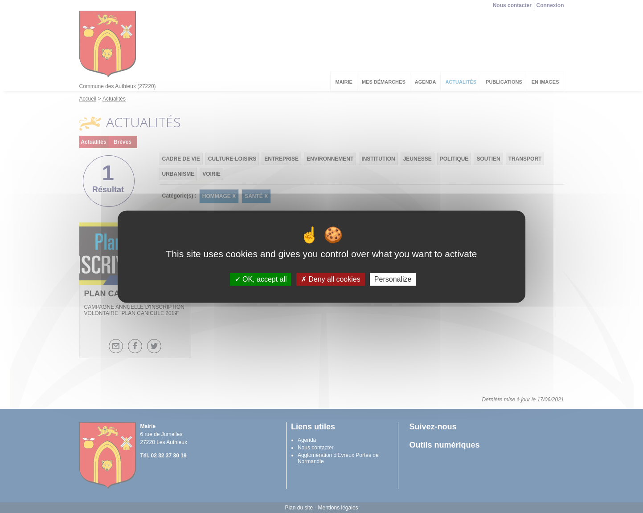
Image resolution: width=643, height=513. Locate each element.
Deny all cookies (330, 279)
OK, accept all (261, 279)
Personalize (393, 279)
